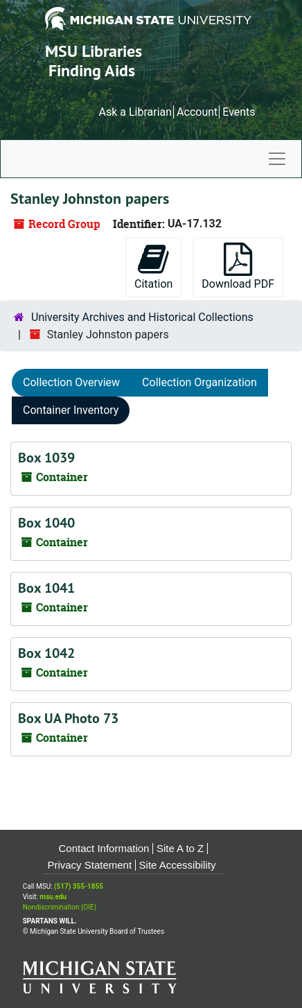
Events (238, 112)
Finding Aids (91, 70)
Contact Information (104, 848)
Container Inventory (70, 410)
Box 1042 (46, 653)
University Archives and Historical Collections (142, 317)
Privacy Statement (89, 865)
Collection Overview (71, 382)
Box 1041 (46, 588)
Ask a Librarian (135, 112)
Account (197, 112)
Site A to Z (180, 848)
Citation (153, 266)
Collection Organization (199, 382)
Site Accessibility (177, 865)
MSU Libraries (93, 51)
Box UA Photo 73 (68, 718)
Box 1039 (46, 458)
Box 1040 (46, 523)
